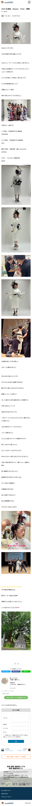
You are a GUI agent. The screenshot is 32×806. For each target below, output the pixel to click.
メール (5, 728)
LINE (26, 671)
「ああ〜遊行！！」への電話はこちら (16, 698)
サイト (4, 732)
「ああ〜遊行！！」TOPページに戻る (16, 757)
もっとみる (12, 688)
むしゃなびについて (6, 790)
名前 (5, 724)
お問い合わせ (4, 793)
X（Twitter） (6, 671)
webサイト (5, 693)
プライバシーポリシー (6, 797)
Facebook (16, 671)
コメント (5, 717)
